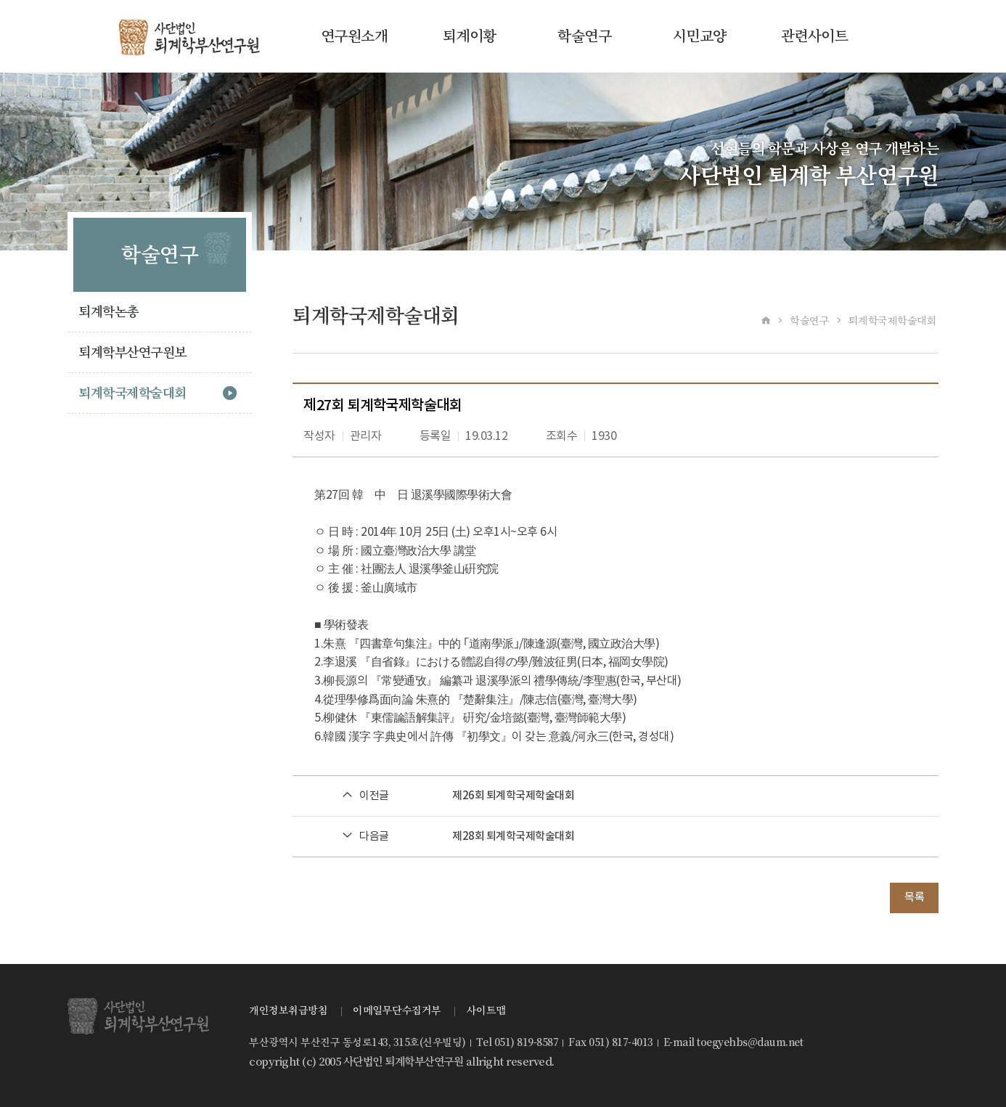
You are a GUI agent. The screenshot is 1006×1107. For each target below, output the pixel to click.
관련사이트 (814, 36)
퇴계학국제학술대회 (132, 393)
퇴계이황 (469, 36)
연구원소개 (354, 36)
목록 (914, 897)
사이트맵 (486, 1010)
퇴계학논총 (108, 311)
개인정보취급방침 (288, 1010)
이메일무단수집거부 (397, 1010)
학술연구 (584, 36)
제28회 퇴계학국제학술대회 (513, 836)
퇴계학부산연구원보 (132, 352)
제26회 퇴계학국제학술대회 (513, 796)
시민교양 (700, 36)
